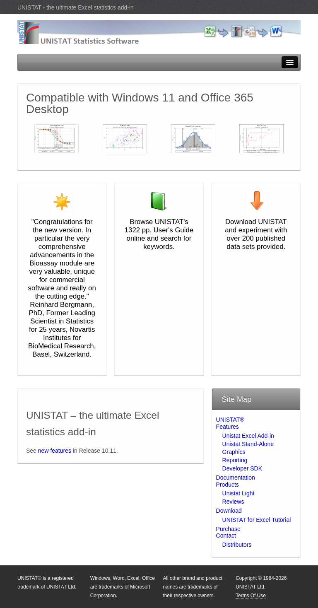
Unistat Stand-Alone (248, 444)
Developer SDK (242, 468)
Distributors (237, 544)
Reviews (233, 501)
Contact (226, 535)
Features (227, 426)
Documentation (235, 477)
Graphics (234, 452)
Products (227, 484)
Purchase (228, 529)
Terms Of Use (251, 595)
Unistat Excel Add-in (248, 435)
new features (54, 450)
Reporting (235, 460)
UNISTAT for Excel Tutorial (256, 519)
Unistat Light (238, 493)
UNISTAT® (230, 419)
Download (229, 510)
